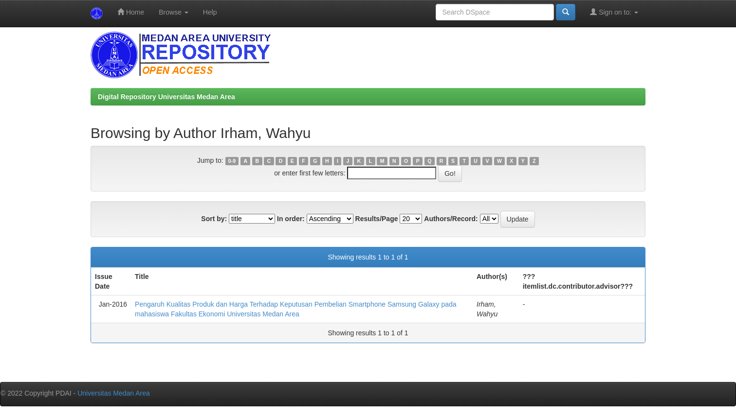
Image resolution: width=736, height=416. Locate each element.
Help (210, 12)
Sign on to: (614, 12)
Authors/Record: (451, 219)
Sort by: (214, 219)
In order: (291, 219)
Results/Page (376, 219)
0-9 (232, 161)
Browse (173, 12)
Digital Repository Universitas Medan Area (166, 97)
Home (130, 12)
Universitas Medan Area (113, 393)
